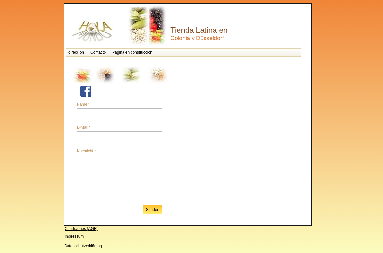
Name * (83, 104)
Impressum (74, 236)
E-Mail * (83, 127)
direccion (76, 52)
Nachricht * (86, 151)
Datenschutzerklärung (83, 246)
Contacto (98, 52)
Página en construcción (132, 52)
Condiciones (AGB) (81, 228)
